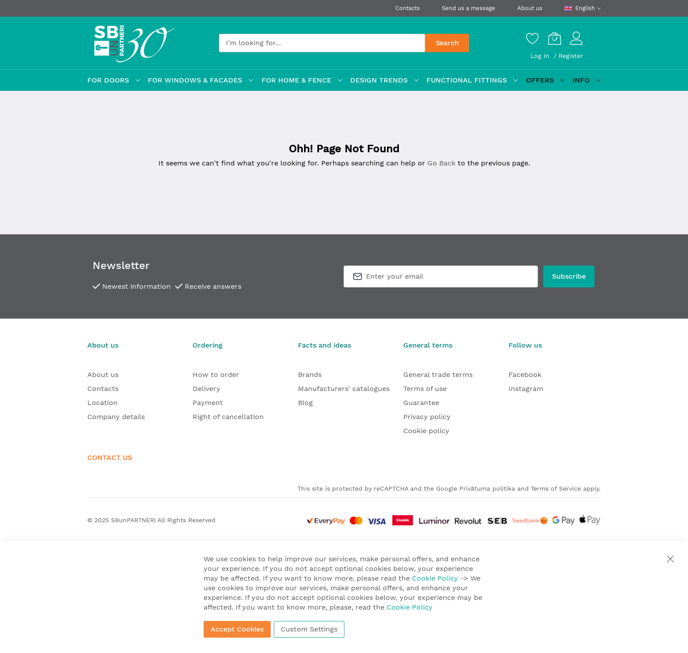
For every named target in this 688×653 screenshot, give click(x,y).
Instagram (526, 388)
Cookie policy (426, 431)
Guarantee (421, 402)
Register (571, 55)
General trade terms (438, 374)
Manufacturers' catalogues (344, 388)
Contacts (407, 8)
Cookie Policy (435, 578)
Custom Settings (309, 629)
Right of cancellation (228, 417)
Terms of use (425, 388)
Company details (116, 417)
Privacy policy (427, 417)
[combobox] (322, 43)
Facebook (525, 374)
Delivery (206, 388)
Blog (305, 402)
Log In (541, 55)
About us (529, 8)
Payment (208, 402)
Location (102, 402)
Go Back (441, 163)
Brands (310, 374)
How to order (216, 374)
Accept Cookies (237, 629)
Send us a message (468, 8)
